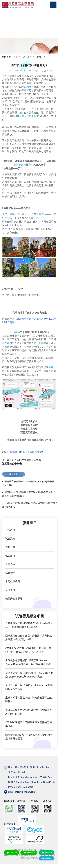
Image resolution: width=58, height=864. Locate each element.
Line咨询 (11, 852)
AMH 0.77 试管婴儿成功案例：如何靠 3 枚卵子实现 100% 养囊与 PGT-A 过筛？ (28, 650)
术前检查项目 (12, 581)
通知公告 (41, 57)
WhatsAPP (28, 853)
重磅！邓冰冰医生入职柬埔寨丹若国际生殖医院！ (28, 699)
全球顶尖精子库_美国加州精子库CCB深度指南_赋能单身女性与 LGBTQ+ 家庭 (29, 675)
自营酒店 (10, 564)
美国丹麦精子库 (13, 598)
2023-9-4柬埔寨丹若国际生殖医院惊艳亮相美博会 (28, 724)
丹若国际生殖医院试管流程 (21, 460)
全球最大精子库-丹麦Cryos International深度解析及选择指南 (29, 687)
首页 (15, 57)
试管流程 (10, 538)
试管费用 (10, 573)
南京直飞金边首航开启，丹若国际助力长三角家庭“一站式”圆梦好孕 (28, 637)
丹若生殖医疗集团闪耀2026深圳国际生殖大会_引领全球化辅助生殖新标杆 (28, 625)
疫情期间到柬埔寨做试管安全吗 (27, 451)
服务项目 (10, 530)
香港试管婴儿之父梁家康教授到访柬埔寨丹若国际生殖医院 (28, 712)
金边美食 (10, 590)
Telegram (47, 858)
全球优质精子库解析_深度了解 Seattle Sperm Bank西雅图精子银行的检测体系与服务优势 (29, 662)
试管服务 (27, 57)
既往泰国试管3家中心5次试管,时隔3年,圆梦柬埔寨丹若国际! (28, 736)
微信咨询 (47, 852)
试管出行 (10, 555)
